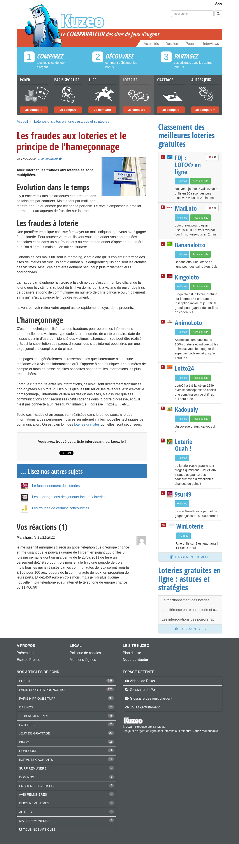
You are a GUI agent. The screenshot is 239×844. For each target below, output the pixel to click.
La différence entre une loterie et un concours (192, 610)
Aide (218, 3)
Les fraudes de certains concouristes (60, 507)
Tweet (64, 453)
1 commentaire (50, 158)
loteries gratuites (87, 424)
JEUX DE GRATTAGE (34, 733)
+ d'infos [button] (182, 181)
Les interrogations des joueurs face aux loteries (68, 496)
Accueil (22, 121)
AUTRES (25, 812)
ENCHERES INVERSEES (37, 786)
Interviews (211, 44)
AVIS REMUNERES (33, 794)
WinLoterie (189, 526)
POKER (24, 681)
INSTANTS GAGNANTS (36, 759)
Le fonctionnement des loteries (56, 485)
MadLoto (186, 208)
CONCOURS (28, 751)
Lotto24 (184, 368)
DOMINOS (26, 777)
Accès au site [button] (200, 181)
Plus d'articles (190, 629)
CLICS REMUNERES (34, 803)
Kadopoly (186, 409)
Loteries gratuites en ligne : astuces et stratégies (71, 121)
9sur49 (183, 494)
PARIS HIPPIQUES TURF (37, 698)
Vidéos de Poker (142, 681)
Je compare (33, 109)
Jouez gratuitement (145, 707)
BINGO (24, 742)
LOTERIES (27, 725)
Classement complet (190, 557)
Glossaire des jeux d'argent (151, 698)
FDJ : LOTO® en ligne (188, 164)
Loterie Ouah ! (183, 445)
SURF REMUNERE (33, 768)
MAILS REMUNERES (34, 821)
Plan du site (132, 653)
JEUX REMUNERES (33, 716)
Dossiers (172, 44)
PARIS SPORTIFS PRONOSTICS (43, 690)
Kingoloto (187, 277)
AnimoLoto (188, 322)
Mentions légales (83, 660)
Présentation (26, 653)
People (191, 44)
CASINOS (26, 707)
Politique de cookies (85, 653)
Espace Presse (28, 660)
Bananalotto (189, 244)
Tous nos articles (39, 829)
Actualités (151, 44)
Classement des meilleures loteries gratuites (186, 135)
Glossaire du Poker (145, 690)
